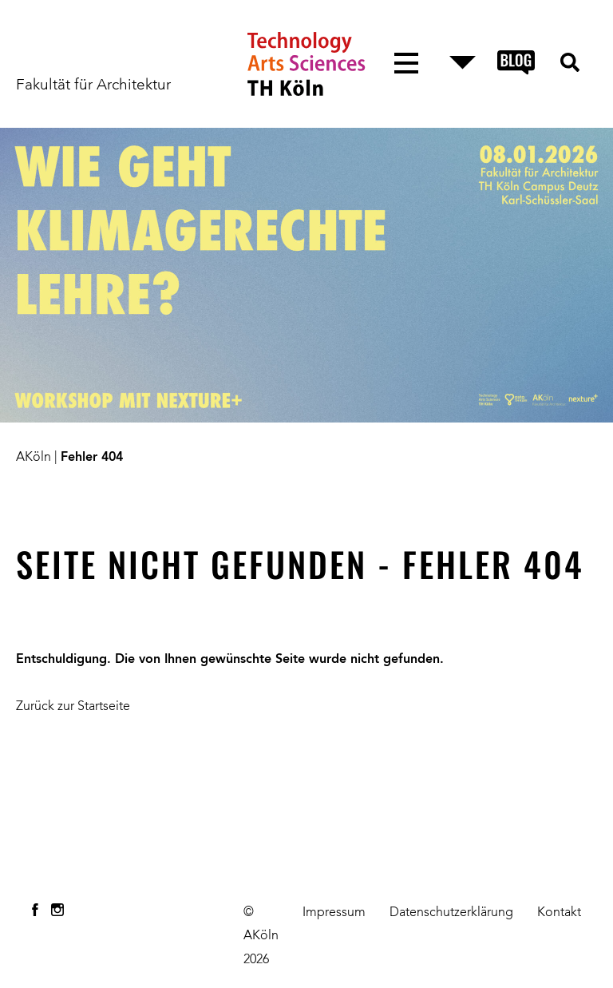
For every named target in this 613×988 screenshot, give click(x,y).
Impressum (334, 913)
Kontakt (559, 913)
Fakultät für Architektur (93, 85)
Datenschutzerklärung (451, 913)
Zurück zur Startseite (73, 706)
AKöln (33, 457)
